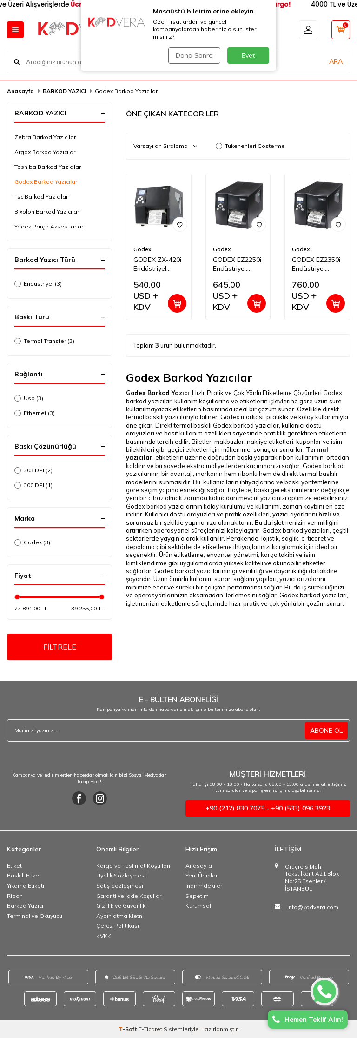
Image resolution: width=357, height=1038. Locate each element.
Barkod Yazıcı (25, 905)
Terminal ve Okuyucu (34, 915)
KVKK (103, 935)
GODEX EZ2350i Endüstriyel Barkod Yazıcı (316, 264)
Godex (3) (32, 542)
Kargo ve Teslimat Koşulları (133, 865)
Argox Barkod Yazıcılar (44, 151)
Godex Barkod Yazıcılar (45, 181)
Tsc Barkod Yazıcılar (41, 196)
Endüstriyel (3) (38, 283)
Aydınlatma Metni (120, 915)
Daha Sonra (194, 55)
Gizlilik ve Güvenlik (120, 905)
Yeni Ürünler (201, 875)
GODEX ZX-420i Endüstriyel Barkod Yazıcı (157, 264)
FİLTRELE (59, 646)
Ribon (15, 895)
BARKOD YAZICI (64, 90)
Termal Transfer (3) (44, 340)
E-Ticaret (150, 1028)
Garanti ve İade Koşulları (129, 895)
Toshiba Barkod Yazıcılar (47, 166)
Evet (248, 55)
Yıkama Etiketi (25, 885)
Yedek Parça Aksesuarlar (48, 226)
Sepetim (197, 895)
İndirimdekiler (203, 885)
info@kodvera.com (312, 907)
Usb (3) (28, 398)
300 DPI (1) (33, 485)
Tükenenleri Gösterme (250, 145)
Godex (142, 249)
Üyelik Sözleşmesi (121, 875)
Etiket (14, 865)
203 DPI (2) (33, 470)
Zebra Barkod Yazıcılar (45, 137)
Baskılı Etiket (24, 875)
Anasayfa (20, 90)
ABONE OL (326, 730)
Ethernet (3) (34, 412)
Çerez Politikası (117, 925)
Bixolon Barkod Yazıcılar (46, 211)
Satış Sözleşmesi (119, 885)
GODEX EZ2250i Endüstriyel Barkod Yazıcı (237, 264)
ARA (336, 61)
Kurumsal (198, 905)
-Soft (129, 1028)
